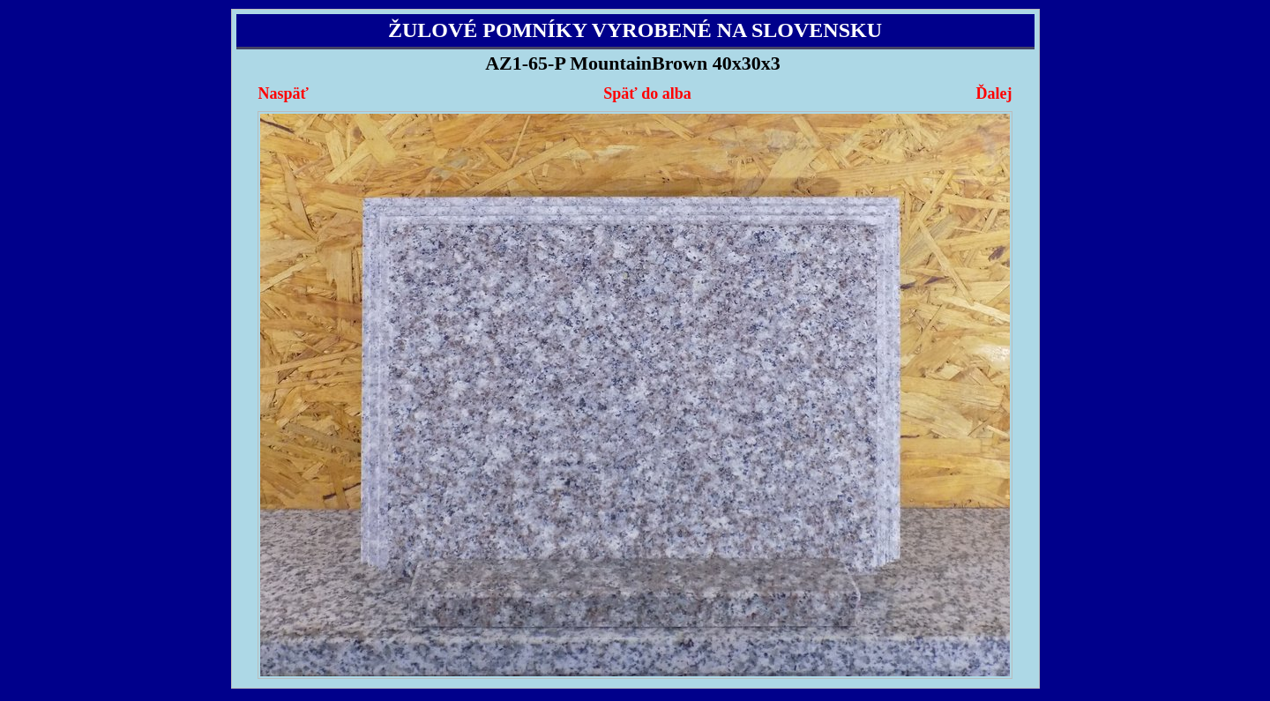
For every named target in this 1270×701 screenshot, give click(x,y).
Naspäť (283, 93)
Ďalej (993, 93)
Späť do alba (647, 93)
